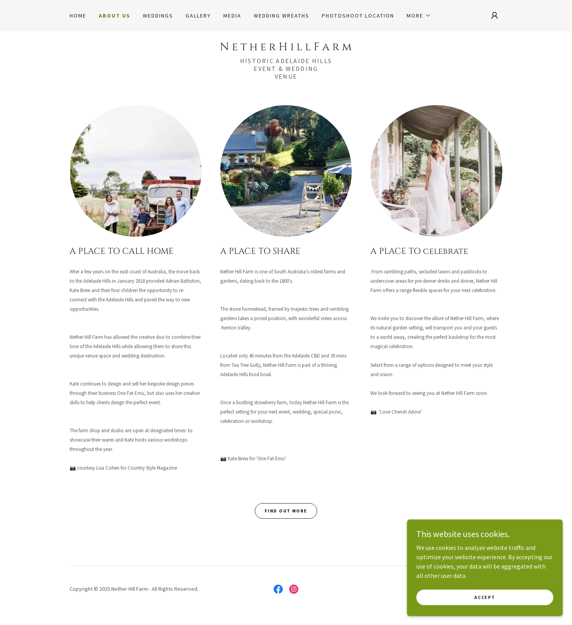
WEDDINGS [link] (158, 15)
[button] (419, 15)
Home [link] (78, 15)
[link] (286, 48)
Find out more (286, 511)
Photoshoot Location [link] (358, 15)
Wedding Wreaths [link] (281, 15)
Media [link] (232, 15)
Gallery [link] (198, 15)
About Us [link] (114, 15)
